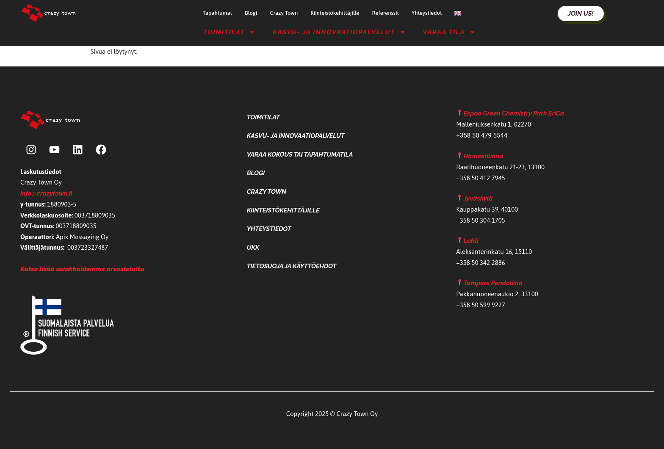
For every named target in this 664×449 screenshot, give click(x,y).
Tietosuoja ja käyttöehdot (291, 266)
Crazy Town (284, 13)
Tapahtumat (217, 13)
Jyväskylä (477, 198)
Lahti (471, 241)
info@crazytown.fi (46, 193)
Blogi (251, 13)
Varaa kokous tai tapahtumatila (300, 154)
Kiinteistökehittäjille (334, 13)
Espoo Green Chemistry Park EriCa (513, 113)
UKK (253, 247)
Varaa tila (449, 32)
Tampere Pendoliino (492, 283)
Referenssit (385, 13)
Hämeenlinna (483, 156)
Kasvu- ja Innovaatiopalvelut (339, 32)
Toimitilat (229, 32)
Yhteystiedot (427, 13)
